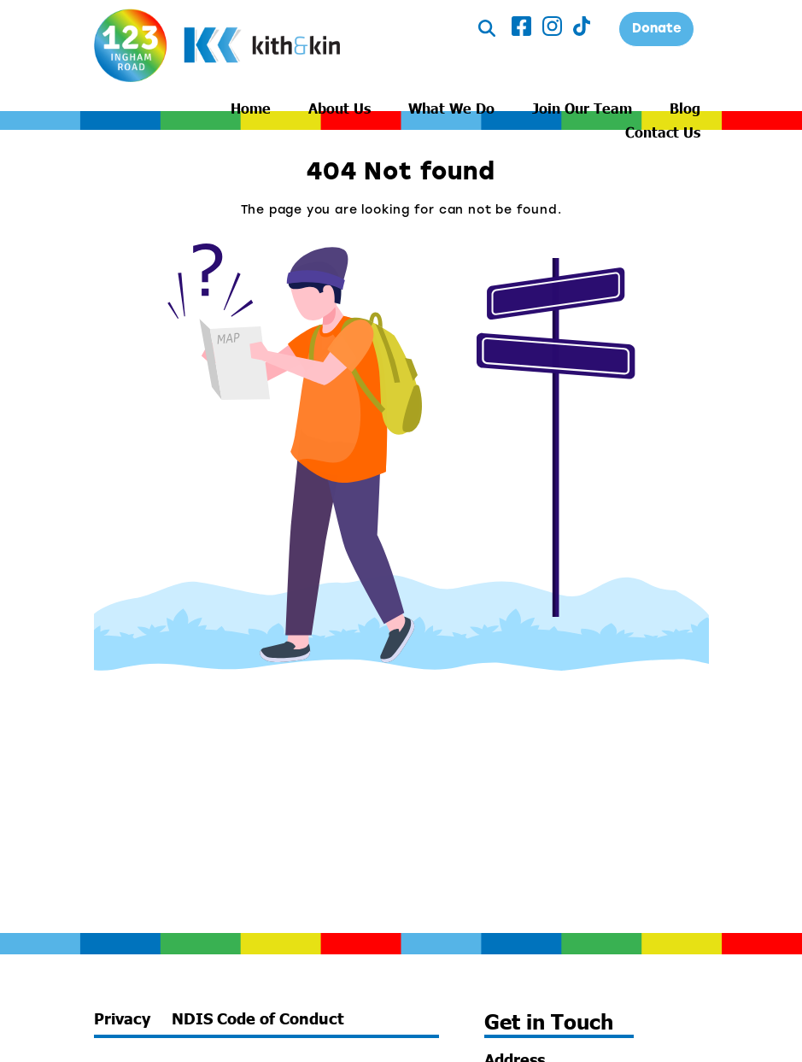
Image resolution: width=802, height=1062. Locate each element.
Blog (685, 108)
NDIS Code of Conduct (257, 1018)
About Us (339, 108)
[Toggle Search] (487, 29)
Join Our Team (582, 108)
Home (251, 108)
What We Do (451, 108)
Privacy (122, 1018)
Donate (657, 29)
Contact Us (662, 132)
